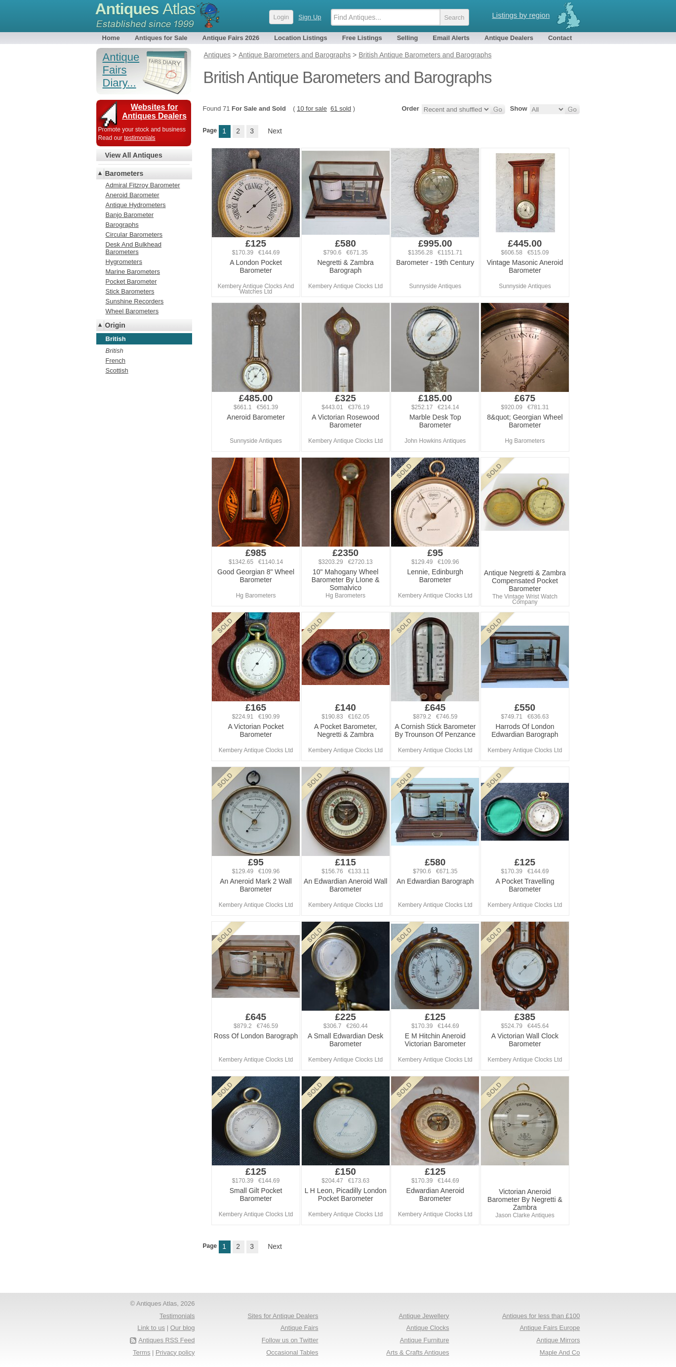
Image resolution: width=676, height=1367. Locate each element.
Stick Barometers (130, 291)
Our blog (182, 1327)
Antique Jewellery (424, 1316)
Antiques (145, 9)
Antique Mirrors (558, 1340)
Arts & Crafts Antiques (417, 1352)
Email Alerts (451, 38)
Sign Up (309, 17)
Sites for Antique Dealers (282, 1316)
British (114, 350)
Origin (115, 325)
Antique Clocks (427, 1327)
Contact (560, 38)
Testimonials (177, 1316)
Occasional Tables (292, 1352)
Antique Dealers (508, 38)
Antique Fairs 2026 (231, 38)
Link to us (151, 1327)
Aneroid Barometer (132, 195)
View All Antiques (133, 155)
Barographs (122, 224)
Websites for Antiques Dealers (154, 111)
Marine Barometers (133, 271)
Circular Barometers (134, 234)
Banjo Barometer (130, 214)
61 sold (340, 108)
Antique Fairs (299, 1327)
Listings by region (521, 15)
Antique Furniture (424, 1340)
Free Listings (362, 38)
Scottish (117, 370)
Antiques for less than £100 (541, 1316)
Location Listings (300, 38)
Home (111, 38)
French (115, 360)
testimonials (139, 137)
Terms (141, 1352)
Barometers (124, 173)
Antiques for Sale (161, 38)
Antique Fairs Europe (549, 1327)
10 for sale (312, 108)
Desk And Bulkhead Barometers (133, 248)
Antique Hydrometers (136, 205)
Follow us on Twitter (290, 1340)
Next (275, 131)
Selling (407, 38)
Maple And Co (560, 1352)
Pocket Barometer (131, 281)
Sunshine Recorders (135, 301)
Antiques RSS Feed (166, 1340)
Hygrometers (124, 261)
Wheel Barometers (132, 311)
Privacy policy (175, 1352)
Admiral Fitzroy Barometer (143, 185)
